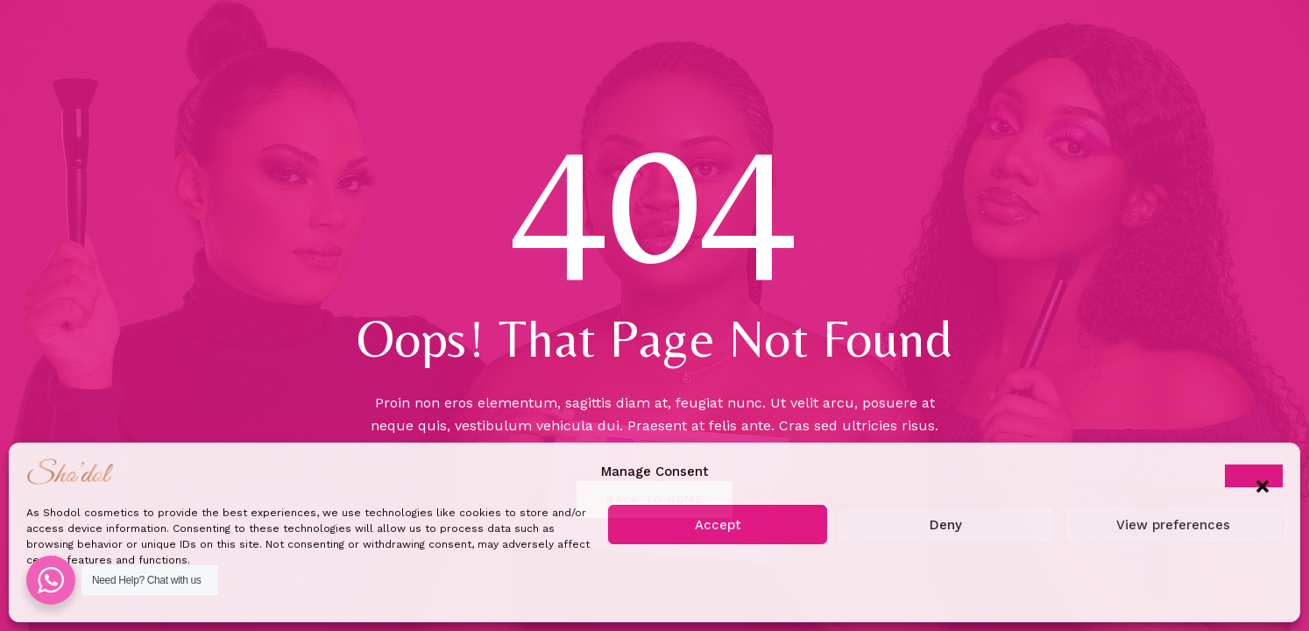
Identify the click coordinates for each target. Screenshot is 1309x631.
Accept (718, 525)
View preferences (1173, 525)
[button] (1254, 475)
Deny (946, 525)
